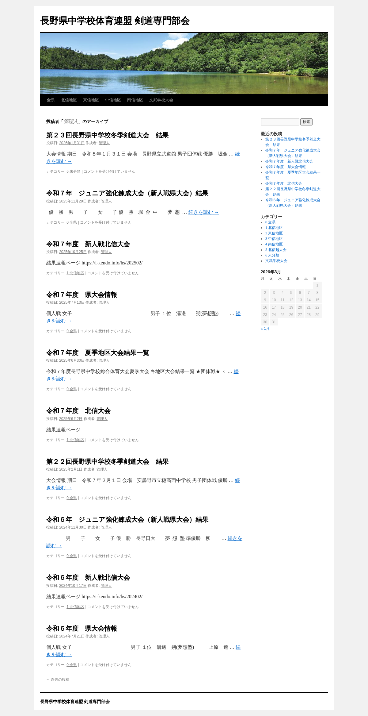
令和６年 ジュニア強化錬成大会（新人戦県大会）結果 (127, 519)
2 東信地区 (274, 233)
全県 (51, 100)
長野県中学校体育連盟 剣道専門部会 (115, 21)
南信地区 (135, 100)
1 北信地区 (75, 273)
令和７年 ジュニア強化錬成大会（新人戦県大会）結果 (127, 193)
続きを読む (203, 212)
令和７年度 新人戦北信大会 (88, 244)
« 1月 (265, 328)
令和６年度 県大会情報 (81, 628)
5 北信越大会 (275, 250)
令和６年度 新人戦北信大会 (88, 577)
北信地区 (69, 100)
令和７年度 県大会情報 (81, 294)
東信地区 (91, 100)
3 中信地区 (274, 239)
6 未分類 (73, 171)
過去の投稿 (57, 679)
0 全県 (71, 222)
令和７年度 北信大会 (78, 410)
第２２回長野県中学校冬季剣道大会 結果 (107, 461)
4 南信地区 (274, 244)
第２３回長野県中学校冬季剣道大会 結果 (107, 135)
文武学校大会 (161, 100)
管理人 (70, 121)
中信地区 (113, 100)
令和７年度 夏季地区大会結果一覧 (97, 352)
